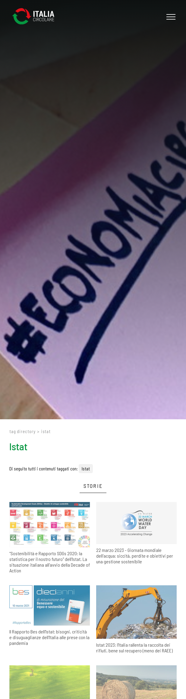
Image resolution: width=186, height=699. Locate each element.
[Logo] (36, 16)
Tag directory (22, 431)
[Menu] (170, 17)
